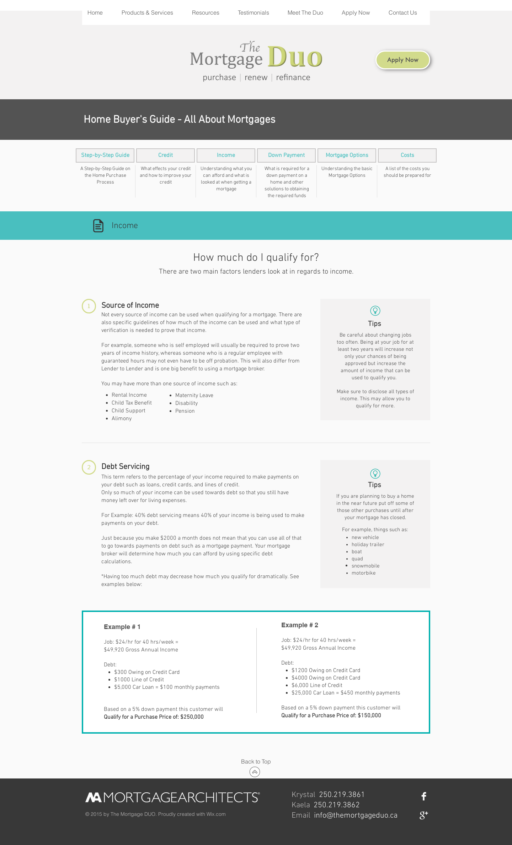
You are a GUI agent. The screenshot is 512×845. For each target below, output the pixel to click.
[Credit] (165, 155)
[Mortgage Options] (347, 155)
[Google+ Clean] (424, 815)
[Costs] (407, 155)
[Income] (226, 155)
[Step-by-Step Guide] (105, 155)
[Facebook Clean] (424, 796)
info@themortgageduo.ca (356, 815)
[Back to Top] (255, 761)
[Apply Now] (402, 60)
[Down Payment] (286, 155)
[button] (151, 12)
